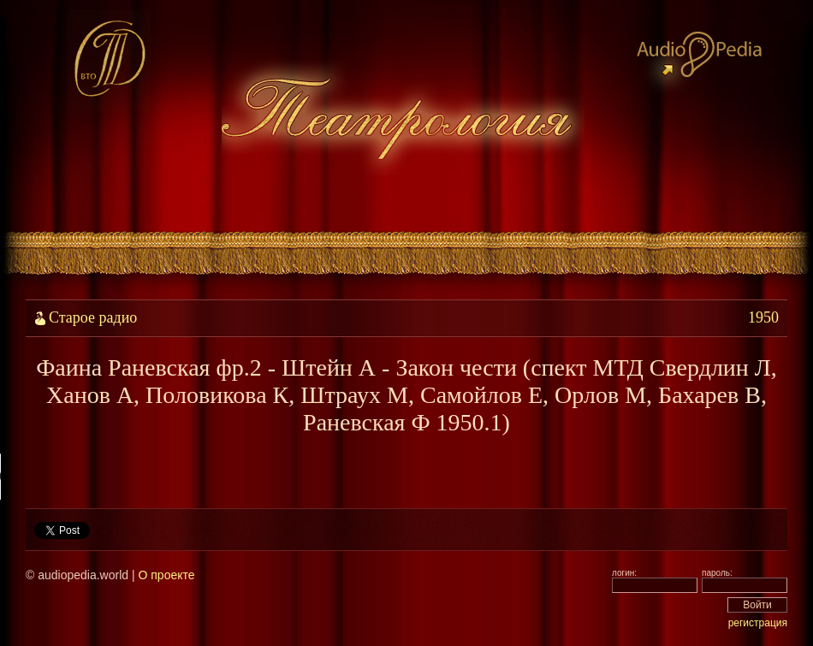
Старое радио (93, 317)
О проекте (166, 575)
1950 (763, 317)
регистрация (757, 623)
